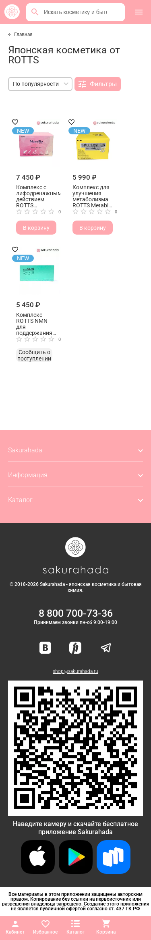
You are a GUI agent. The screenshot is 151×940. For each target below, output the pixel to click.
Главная (23, 34)
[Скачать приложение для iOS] (38, 871)
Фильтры (98, 84)
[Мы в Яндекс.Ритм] (75, 648)
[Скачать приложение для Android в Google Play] (76, 871)
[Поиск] (35, 12)
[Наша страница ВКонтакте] (45, 648)
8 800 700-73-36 (76, 613)
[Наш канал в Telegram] (106, 648)
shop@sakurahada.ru (75, 671)
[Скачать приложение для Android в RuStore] (75, 812)
